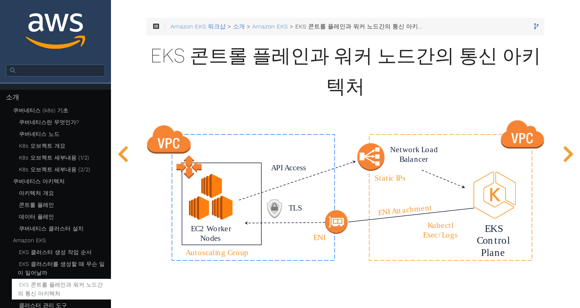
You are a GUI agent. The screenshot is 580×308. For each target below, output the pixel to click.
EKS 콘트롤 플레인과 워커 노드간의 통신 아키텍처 (60, 289)
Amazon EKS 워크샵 (198, 26)
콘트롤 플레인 (36, 205)
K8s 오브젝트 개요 (42, 146)
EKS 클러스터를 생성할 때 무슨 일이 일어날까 (61, 268)
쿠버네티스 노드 (39, 134)
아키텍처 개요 (36, 193)
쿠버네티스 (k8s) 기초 (40, 110)
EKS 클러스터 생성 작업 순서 (55, 252)
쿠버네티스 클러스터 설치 (51, 228)
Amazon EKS (29, 240)
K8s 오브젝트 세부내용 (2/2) (54, 169)
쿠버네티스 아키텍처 (39, 181)
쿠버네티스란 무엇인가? (49, 122)
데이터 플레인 (36, 216)
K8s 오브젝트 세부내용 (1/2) (54, 157)
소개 (12, 97)
